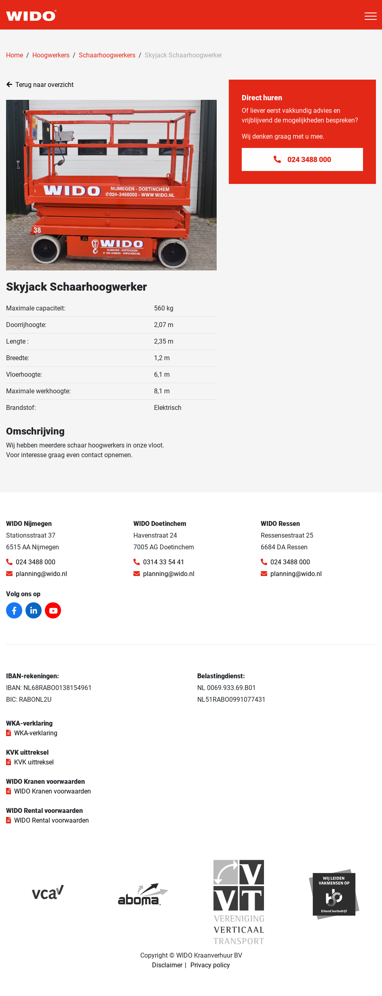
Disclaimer (167, 965)
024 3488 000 (30, 562)
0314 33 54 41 (158, 562)
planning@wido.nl (36, 574)
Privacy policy (210, 965)
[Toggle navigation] (370, 16)
